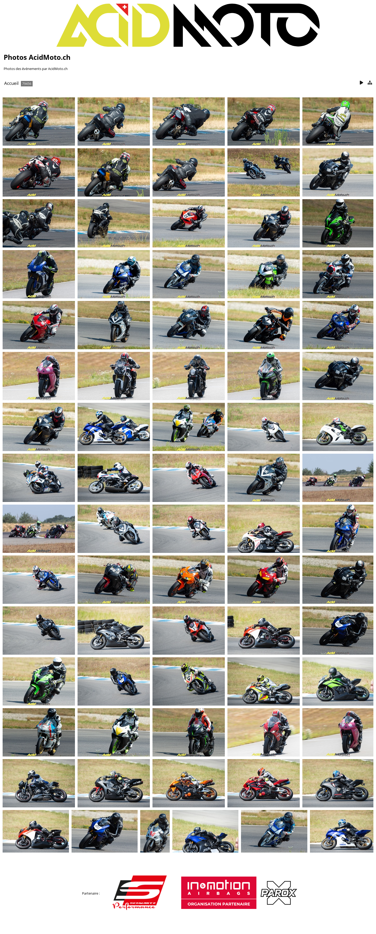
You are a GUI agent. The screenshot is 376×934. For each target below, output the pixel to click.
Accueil (11, 83)
